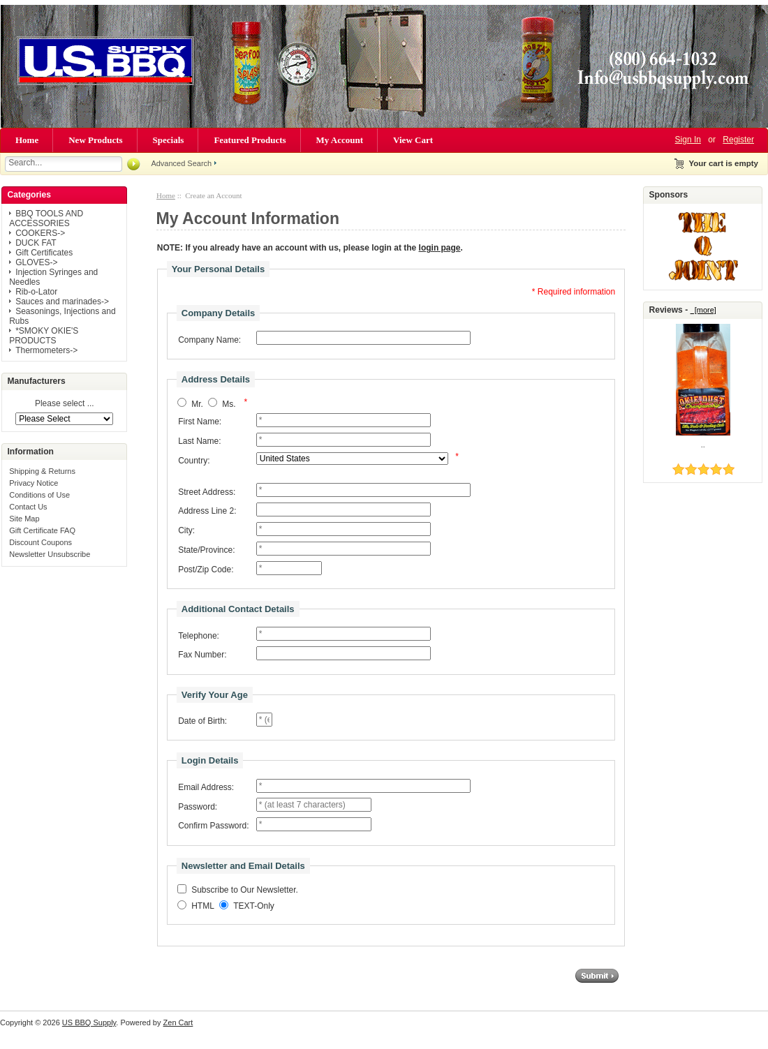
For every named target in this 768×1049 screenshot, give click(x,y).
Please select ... (64, 404)
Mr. (197, 404)
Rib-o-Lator (36, 292)
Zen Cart (178, 1022)
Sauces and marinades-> (62, 301)
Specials (168, 140)
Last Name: (199, 441)
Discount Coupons (40, 542)
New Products (95, 140)
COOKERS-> (40, 233)
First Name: (199, 421)
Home (26, 140)
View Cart (413, 140)
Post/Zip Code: (205, 569)
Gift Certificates (44, 253)
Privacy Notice (33, 483)
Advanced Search (181, 163)
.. (703, 444)
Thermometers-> (46, 350)
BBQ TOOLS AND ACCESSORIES (46, 218)
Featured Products (250, 140)
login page (440, 248)
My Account (340, 140)
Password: (197, 807)
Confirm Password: (213, 826)
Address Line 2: (207, 511)
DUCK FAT (35, 243)
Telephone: (198, 636)
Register (738, 139)
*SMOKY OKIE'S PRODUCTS (43, 335)
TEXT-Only (253, 907)
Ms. (228, 404)
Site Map (24, 518)
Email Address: (206, 787)
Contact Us (28, 507)
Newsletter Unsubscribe (49, 554)
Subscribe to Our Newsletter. (244, 890)
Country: (193, 461)
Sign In (688, 139)
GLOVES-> (36, 262)
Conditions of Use (39, 495)
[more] (703, 310)
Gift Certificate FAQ (42, 530)
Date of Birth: (202, 721)
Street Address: (206, 492)
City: (186, 530)
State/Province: (206, 550)
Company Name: (209, 340)
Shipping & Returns (42, 471)
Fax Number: (202, 655)
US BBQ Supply (89, 1022)
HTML (202, 907)
